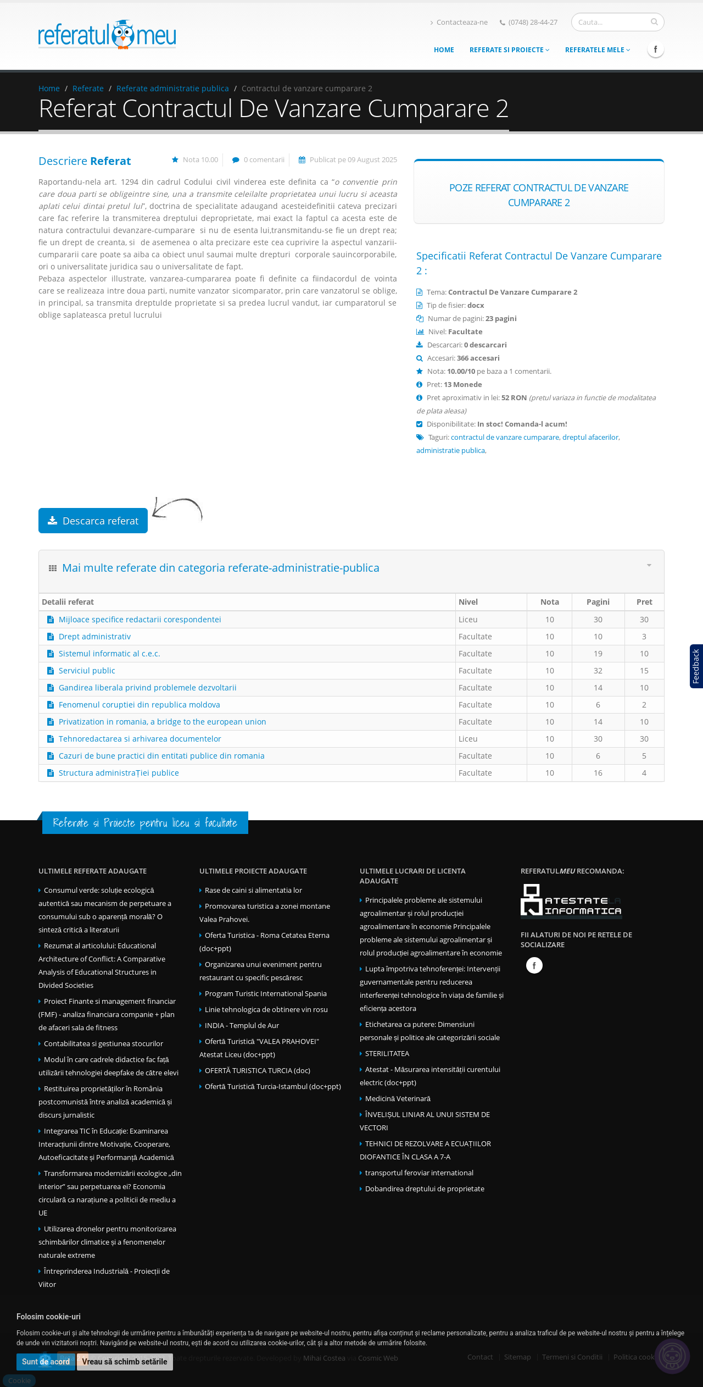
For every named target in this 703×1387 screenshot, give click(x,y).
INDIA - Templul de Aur (242, 1025)
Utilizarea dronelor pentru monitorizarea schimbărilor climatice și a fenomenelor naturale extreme (107, 1242)
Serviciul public (87, 670)
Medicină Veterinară (398, 1098)
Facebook (656, 49)
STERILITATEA (387, 1053)
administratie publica (450, 450)
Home (444, 49)
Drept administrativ (95, 636)
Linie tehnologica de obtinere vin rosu (266, 1009)
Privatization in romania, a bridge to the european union (162, 721)
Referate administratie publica (172, 88)
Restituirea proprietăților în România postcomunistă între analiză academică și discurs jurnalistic (105, 1102)
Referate (88, 88)
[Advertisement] (217, 420)
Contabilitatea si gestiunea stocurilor (103, 1043)
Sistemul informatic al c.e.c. (109, 653)
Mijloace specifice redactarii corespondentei (140, 619)
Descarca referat (93, 520)
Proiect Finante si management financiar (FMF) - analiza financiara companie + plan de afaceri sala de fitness (107, 1014)
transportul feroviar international (419, 1173)
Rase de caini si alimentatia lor (253, 890)
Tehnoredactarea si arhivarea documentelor (140, 738)
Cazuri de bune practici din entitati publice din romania (162, 755)
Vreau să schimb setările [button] (125, 1361)
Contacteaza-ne (459, 22)
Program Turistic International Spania (266, 993)
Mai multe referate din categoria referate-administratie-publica (221, 567)
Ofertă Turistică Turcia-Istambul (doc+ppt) (273, 1086)
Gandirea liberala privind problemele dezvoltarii (148, 687)
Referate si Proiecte (510, 49)
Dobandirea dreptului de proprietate (424, 1188)
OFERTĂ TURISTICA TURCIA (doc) (257, 1070)
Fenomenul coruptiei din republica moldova (139, 704)
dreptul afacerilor (590, 437)
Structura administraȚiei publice (119, 772)
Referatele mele (598, 49)
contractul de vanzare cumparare (505, 437)
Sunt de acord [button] (46, 1361)
